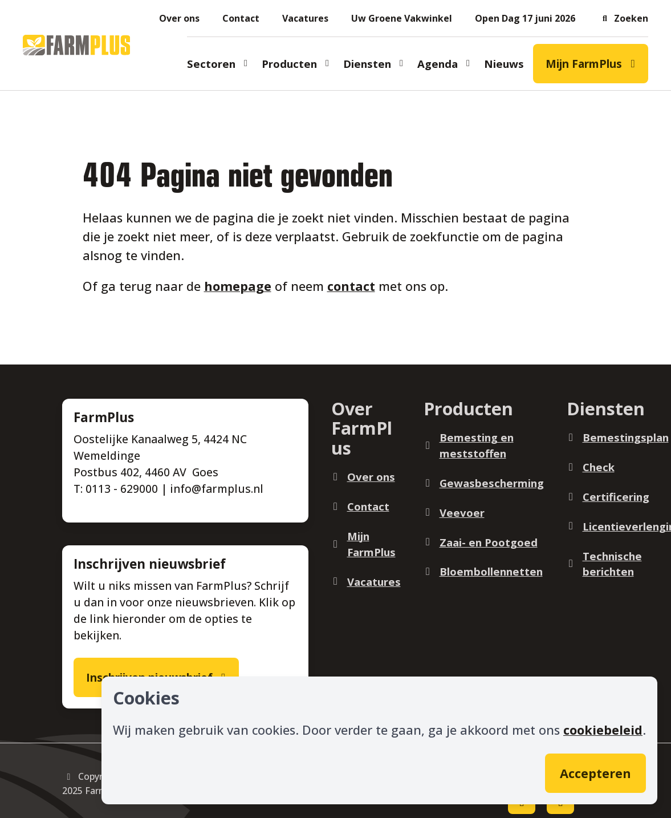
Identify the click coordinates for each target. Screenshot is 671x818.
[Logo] (76, 45)
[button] (623, 18)
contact (351, 286)
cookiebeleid (602, 730)
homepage (237, 286)
